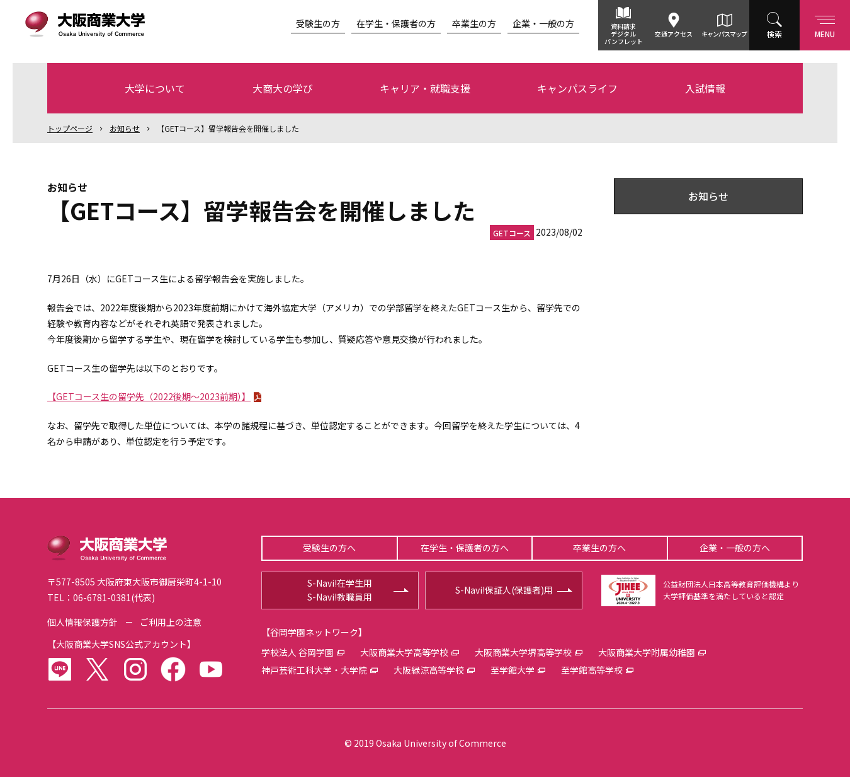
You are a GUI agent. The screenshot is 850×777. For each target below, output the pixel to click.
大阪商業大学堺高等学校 (523, 652)
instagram (135, 669)
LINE (59, 669)
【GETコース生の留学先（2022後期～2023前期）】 (149, 396)
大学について (155, 88)
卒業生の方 (474, 23)
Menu (825, 24)
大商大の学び (282, 88)
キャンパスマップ (724, 33)
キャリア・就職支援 (425, 88)
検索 (774, 33)
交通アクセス (674, 33)
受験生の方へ (329, 547)
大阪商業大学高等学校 (404, 652)
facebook (173, 669)
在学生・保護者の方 (396, 23)
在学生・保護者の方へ (465, 547)
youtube (211, 669)
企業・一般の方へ (735, 547)
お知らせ (125, 128)
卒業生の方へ (599, 547)
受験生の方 (318, 23)
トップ (70, 128)
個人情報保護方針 (82, 622)
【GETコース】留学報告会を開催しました (228, 128)
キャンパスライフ (577, 88)
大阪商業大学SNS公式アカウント (121, 644)
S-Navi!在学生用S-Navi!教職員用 (339, 590)
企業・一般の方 (543, 23)
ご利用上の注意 (170, 622)
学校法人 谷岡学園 (297, 652)
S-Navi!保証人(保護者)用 (504, 590)
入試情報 (705, 88)
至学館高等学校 (592, 670)
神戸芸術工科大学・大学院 (314, 670)
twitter (97, 669)
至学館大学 (512, 670)
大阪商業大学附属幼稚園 (646, 652)
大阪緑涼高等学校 (429, 670)
